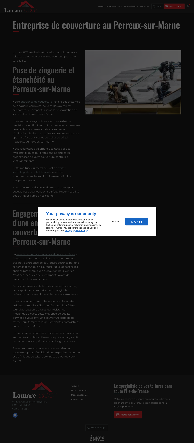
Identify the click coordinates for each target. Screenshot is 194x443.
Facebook (80, 230)
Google (68, 230)
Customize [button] (115, 221)
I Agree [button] (136, 221)
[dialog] (97, 221)
